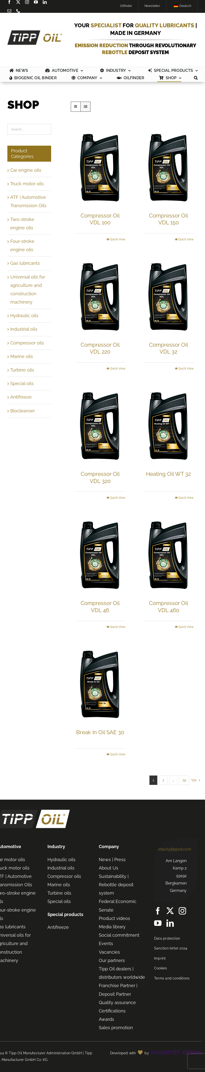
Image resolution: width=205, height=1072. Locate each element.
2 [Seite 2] (163, 780)
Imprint (160, 958)
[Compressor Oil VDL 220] (100, 296)
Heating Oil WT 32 (168, 474)
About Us (108, 867)
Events (106, 943)
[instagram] (27, 2)
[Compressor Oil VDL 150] (168, 167)
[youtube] (36, 2)
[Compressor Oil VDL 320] (100, 425)
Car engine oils (25, 170)
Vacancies (109, 952)
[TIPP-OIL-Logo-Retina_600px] (36, 32)
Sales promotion (116, 1027)
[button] (196, 78)
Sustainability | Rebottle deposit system (116, 885)
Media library (112, 926)
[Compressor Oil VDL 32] (168, 296)
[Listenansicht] (85, 106)
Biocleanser (22, 410)
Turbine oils (22, 370)
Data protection (167, 938)
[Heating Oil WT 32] (168, 425)
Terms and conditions (172, 978)
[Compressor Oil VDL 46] (100, 554)
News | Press (112, 859)
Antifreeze (21, 397)
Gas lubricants (25, 263)
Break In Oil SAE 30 (100, 732)
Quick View (117, 239)
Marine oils (21, 356)
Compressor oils (27, 342)
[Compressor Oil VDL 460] (168, 554)
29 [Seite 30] (184, 780)
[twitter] (18, 2)
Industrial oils (23, 329)
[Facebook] (9, 2)
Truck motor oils (27, 183)
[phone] (18, 11)
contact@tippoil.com (172, 849)
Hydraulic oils (24, 315)
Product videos (114, 918)
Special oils (22, 383)
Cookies (160, 968)
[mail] (9, 11)
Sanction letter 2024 (170, 948)
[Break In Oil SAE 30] (100, 683)
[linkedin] (45, 2)
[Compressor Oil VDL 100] (100, 167)
